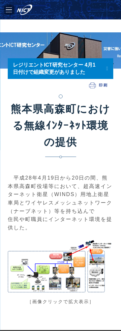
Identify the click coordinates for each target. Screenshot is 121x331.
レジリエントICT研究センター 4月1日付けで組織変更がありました (54, 68)
